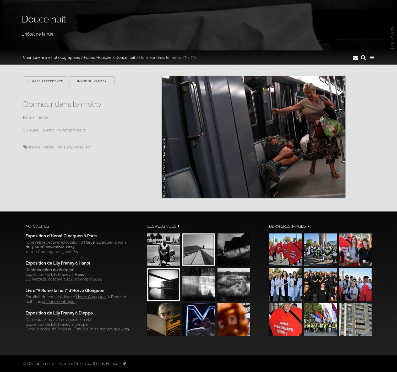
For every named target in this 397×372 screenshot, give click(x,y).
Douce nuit (125, 57)
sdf (88, 147)
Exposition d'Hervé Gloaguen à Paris (61, 235)
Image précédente (45, 81)
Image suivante (92, 81)
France (35, 147)
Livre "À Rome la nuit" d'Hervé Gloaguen (65, 290)
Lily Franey (60, 274)
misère (48, 147)
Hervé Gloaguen (98, 242)
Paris (61, 147)
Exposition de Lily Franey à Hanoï (58, 263)
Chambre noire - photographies (51, 57)
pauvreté (75, 147)
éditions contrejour (58, 301)
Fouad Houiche (97, 57)
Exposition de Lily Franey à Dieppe (59, 313)
